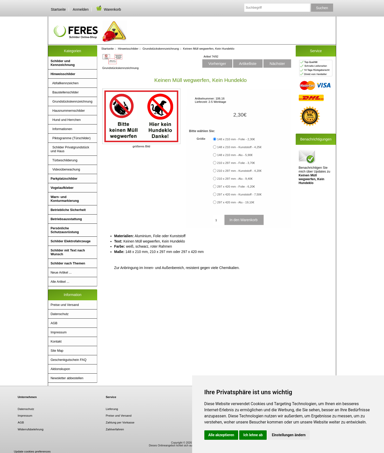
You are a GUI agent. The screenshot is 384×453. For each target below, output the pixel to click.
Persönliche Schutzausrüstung (65, 230)
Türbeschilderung (64, 160)
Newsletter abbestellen (67, 378)
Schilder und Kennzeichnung (63, 63)
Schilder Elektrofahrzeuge (71, 241)
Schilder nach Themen (68, 263)
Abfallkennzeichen (65, 83)
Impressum (59, 332)
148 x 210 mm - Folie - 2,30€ (236, 139)
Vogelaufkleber (62, 188)
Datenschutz (60, 314)
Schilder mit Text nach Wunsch (68, 252)
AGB (54, 323)
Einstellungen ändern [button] (289, 435)
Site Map (57, 350)
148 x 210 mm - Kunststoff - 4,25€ (239, 147)
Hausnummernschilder (68, 110)
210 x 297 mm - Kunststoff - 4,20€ (239, 170)
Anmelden (81, 9)
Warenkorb (108, 9)
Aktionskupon (60, 369)
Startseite (58, 9)
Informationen (61, 129)
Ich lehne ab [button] (253, 435)
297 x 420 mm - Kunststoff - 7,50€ (239, 194)
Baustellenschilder (65, 92)
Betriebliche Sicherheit (68, 210)
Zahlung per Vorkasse (120, 422)
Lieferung (112, 408)
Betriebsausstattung (66, 219)
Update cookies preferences (32, 451)
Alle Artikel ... (60, 282)
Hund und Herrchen (66, 120)
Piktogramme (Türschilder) (71, 138)
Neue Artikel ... (61, 272)
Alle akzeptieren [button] (221, 435)
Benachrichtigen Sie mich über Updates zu (314, 167)
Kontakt (56, 341)
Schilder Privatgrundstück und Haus (70, 149)
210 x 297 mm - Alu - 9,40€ (234, 178)
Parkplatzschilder (64, 178)
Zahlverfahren (115, 429)
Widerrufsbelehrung (31, 429)
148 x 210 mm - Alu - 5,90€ (234, 155)
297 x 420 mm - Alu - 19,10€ (235, 202)
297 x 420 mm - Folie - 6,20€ (236, 186)
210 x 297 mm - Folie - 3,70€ (236, 162)
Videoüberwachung (65, 169)
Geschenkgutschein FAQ (69, 360)
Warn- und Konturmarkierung (65, 199)
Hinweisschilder (128, 48)
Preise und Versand (65, 305)
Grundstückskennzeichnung (161, 48)
